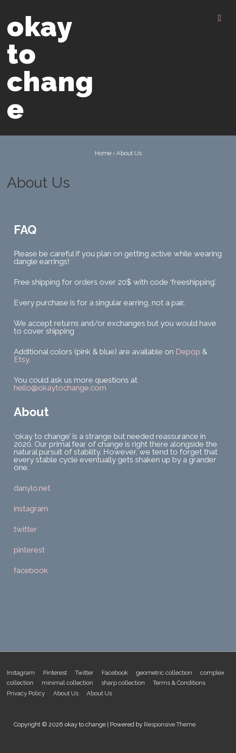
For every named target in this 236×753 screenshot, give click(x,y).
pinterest (29, 549)
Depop (188, 351)
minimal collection (67, 682)
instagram (31, 508)
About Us (65, 693)
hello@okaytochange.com (60, 387)
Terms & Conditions (179, 682)
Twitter (84, 672)
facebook (31, 570)
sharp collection (123, 682)
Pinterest (55, 672)
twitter (25, 529)
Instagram (21, 672)
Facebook (115, 672)
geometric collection (164, 672)
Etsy (21, 359)
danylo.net (32, 488)
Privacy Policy (26, 693)
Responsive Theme (170, 724)
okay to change (50, 68)
